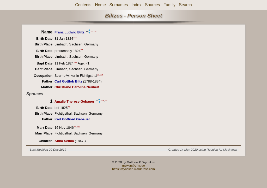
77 (82, 50)
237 (106, 100)
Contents (83, 5)
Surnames (118, 5)
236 (102, 100)
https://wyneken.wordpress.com (133, 169)
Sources (152, 5)
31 (96, 31)
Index (136, 5)
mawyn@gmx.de (133, 165)
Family (169, 5)
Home (100, 5)
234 (75, 62)
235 (101, 75)
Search (185, 5)
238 (78, 127)
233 (75, 38)
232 (92, 31)
